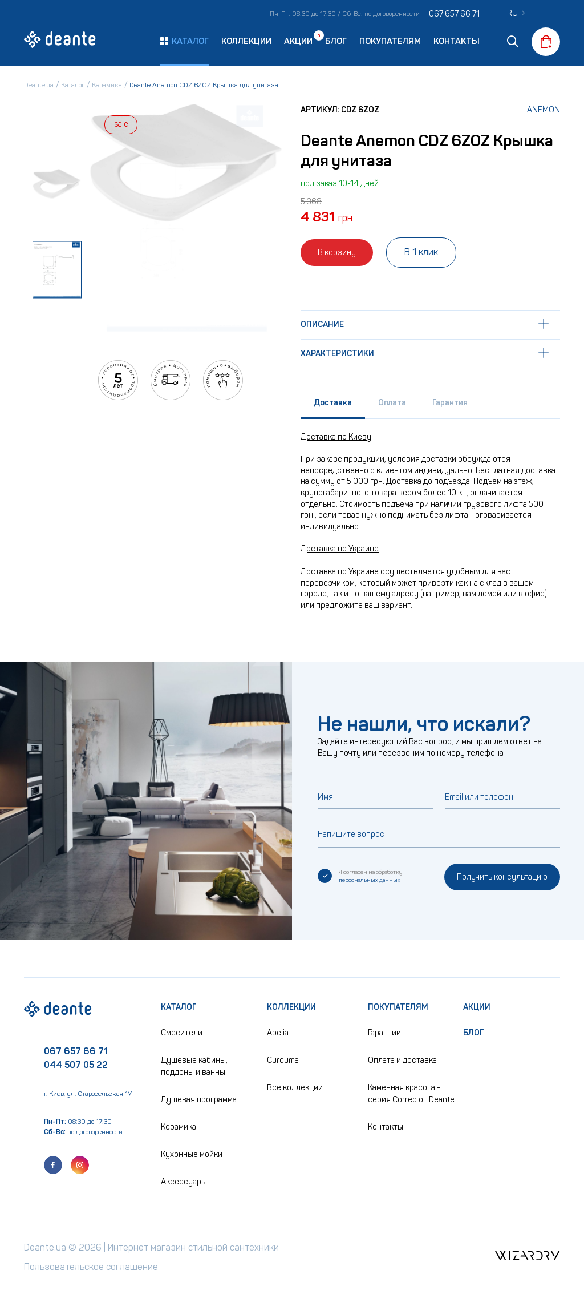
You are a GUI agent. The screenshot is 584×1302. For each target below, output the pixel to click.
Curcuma (283, 1060)
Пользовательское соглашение (91, 1266)
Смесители (181, 1033)
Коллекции (246, 41)
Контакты (456, 41)
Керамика (178, 1127)
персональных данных (369, 880)
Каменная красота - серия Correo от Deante (411, 1094)
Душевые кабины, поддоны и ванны (194, 1066)
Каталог (179, 1007)
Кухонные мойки (191, 1154)
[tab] (333, 405)
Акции (298, 40)
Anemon (543, 110)
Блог (336, 41)
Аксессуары (184, 1182)
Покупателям (390, 41)
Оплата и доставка (402, 1060)
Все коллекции (295, 1088)
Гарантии (384, 1033)
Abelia (278, 1033)
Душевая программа (199, 1100)
